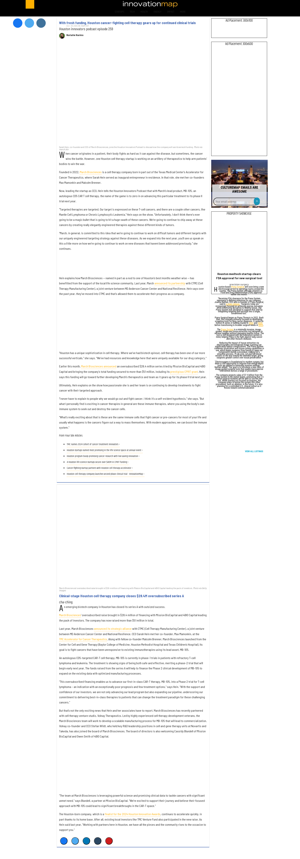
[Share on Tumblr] (97, 841)
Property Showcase (239, 213)
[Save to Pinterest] (109, 841)
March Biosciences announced (98, 366)
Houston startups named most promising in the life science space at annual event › (105, 450)
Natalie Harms (74, 35)
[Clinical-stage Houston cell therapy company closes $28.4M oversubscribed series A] (133, 535)
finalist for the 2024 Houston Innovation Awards (132, 814)
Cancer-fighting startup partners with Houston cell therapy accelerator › (100, 468)
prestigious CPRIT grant (184, 371)
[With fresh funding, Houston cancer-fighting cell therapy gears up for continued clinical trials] (133, 94)
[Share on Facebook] (64, 841)
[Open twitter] (244, 4)
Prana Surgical (237, 287)
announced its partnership (169, 283)
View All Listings (254, 451)
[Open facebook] (234, 4)
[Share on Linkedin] (86, 841)
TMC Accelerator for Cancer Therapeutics (83, 639)
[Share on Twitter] (75, 841)
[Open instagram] (254, 4)
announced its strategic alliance (113, 628)
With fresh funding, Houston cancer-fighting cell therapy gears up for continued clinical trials (127, 23)
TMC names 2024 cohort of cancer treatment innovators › (93, 444)
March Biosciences (91, 172)
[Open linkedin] (264, 4)
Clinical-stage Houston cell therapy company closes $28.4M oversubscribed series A (121, 596)
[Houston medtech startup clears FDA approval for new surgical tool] (239, 245)
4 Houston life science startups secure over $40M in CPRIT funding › (98, 462)
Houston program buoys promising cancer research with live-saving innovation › (103, 456)
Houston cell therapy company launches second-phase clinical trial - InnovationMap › (105, 474)
